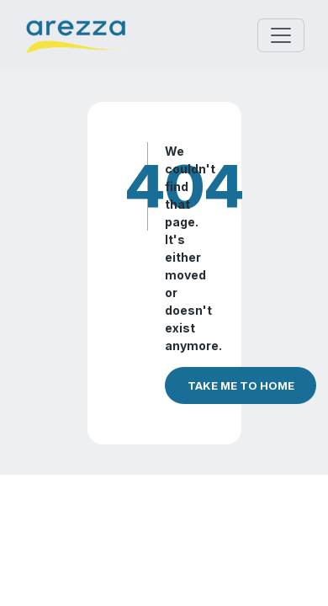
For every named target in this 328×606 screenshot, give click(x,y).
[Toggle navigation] (280, 35)
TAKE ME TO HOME (241, 385)
